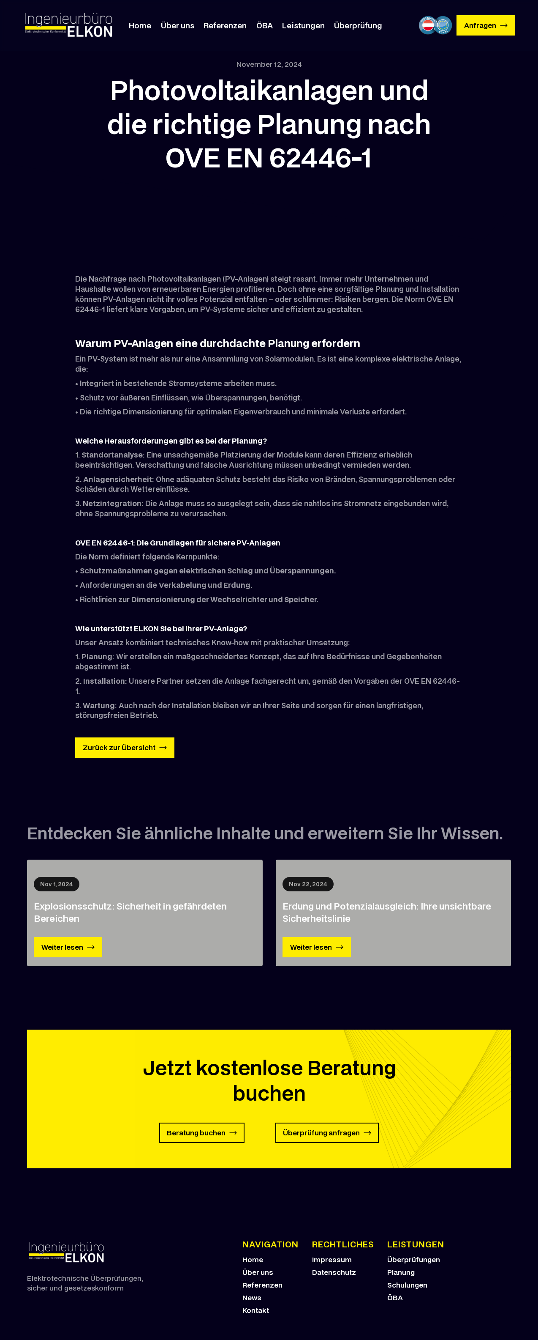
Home (140, 25)
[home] (69, 25)
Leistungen (303, 25)
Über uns (177, 25)
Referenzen (225, 25)
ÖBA (264, 25)
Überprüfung (358, 25)
